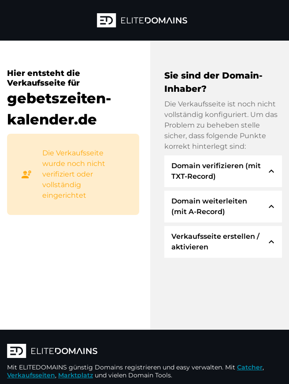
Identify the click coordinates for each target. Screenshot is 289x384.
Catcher (250, 367)
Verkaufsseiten (31, 375)
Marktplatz (75, 375)
